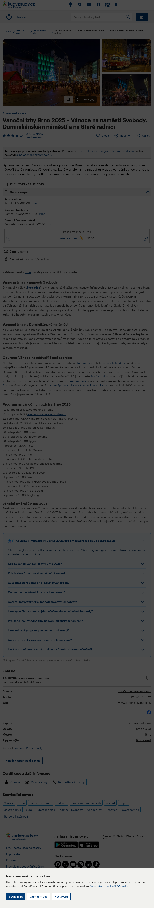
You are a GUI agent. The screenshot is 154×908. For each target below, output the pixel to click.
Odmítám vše (38, 896)
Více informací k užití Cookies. (110, 886)
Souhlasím (16, 896)
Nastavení (61, 896)
